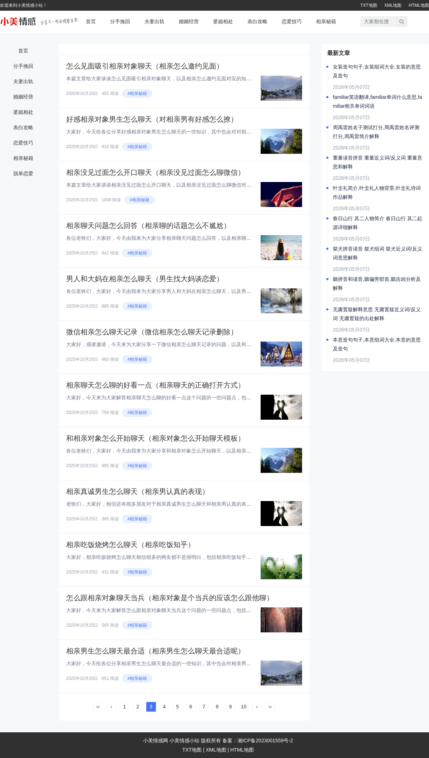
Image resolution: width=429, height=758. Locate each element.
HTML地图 (419, 5)
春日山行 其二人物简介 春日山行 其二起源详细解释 (377, 223)
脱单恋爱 (23, 173)
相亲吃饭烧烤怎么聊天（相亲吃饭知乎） (130, 545)
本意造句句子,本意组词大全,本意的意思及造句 (377, 344)
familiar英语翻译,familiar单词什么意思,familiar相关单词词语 (377, 101)
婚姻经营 (189, 21)
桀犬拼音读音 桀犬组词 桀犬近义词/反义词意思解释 (377, 253)
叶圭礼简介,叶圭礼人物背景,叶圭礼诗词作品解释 (377, 192)
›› (270, 706)
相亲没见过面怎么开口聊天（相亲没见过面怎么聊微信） (155, 172)
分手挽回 (120, 21)
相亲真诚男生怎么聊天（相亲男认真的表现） (137, 491)
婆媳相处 (223, 21)
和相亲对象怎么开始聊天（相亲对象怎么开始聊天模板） (155, 438)
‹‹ (98, 706)
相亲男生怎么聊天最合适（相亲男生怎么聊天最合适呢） (155, 651)
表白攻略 (257, 21)
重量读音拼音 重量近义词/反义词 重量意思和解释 (377, 162)
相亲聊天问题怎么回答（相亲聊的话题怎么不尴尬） (148, 225)
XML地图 (393, 5)
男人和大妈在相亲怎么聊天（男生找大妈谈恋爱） (144, 279)
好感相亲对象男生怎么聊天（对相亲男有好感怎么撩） (152, 119)
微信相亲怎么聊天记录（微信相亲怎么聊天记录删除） (152, 332)
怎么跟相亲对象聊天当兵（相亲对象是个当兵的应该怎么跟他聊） (169, 598)
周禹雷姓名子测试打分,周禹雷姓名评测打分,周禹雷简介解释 (376, 132)
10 (244, 706)
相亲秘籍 (326, 21)
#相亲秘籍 (137, 93)
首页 (91, 21)
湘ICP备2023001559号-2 (265, 740)
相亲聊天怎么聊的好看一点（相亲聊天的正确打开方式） (155, 385)
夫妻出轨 (154, 21)
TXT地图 (368, 5)
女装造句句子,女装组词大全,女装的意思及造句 (377, 71)
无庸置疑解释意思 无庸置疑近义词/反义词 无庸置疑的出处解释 (377, 314)
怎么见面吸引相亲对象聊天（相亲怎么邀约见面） (144, 66)
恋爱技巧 (292, 21)
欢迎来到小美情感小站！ (23, 5)
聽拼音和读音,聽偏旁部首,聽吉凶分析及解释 (377, 283)
